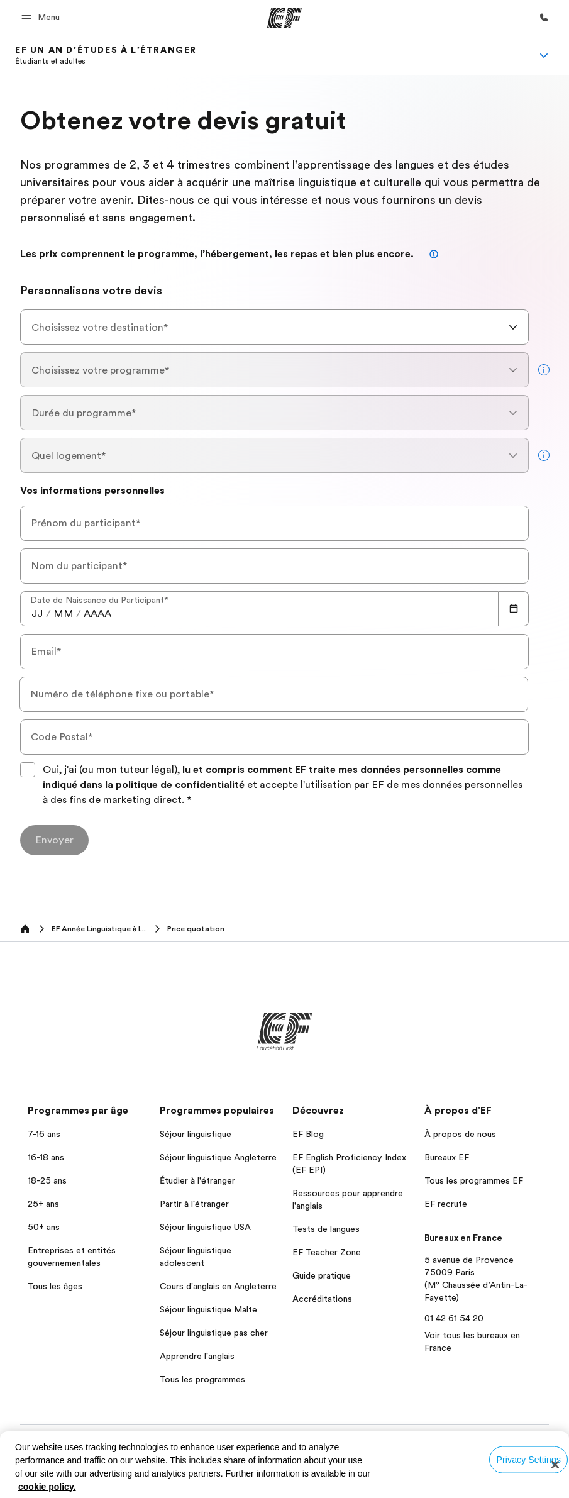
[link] (106, 55)
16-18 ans (46, 1157)
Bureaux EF (446, 1157)
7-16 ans (44, 1134)
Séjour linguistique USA (205, 1227)
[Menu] (544, 55)
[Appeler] (544, 18)
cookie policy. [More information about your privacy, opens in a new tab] (47, 1487)
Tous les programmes (202, 1379)
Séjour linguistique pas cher (214, 1333)
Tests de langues (326, 1229)
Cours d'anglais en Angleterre (218, 1286)
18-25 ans (47, 1180)
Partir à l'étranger (194, 1204)
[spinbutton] (37, 613)
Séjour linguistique (195, 1134)
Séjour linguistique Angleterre (218, 1157)
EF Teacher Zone (326, 1252)
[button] (42, 17)
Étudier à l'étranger (197, 1180)
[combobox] (274, 327)
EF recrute (445, 1204)
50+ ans (44, 1227)
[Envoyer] (54, 840)
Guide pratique (321, 1275)
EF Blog (308, 1134)
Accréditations (322, 1299)
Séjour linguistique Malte (208, 1309)
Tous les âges (55, 1286)
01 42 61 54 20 (453, 1318)
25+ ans (43, 1204)
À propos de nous (460, 1134)
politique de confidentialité (180, 785)
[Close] (555, 1465)
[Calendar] (514, 608)
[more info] (544, 370)
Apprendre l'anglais (197, 1356)
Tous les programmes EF (473, 1180)
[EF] (284, 18)
